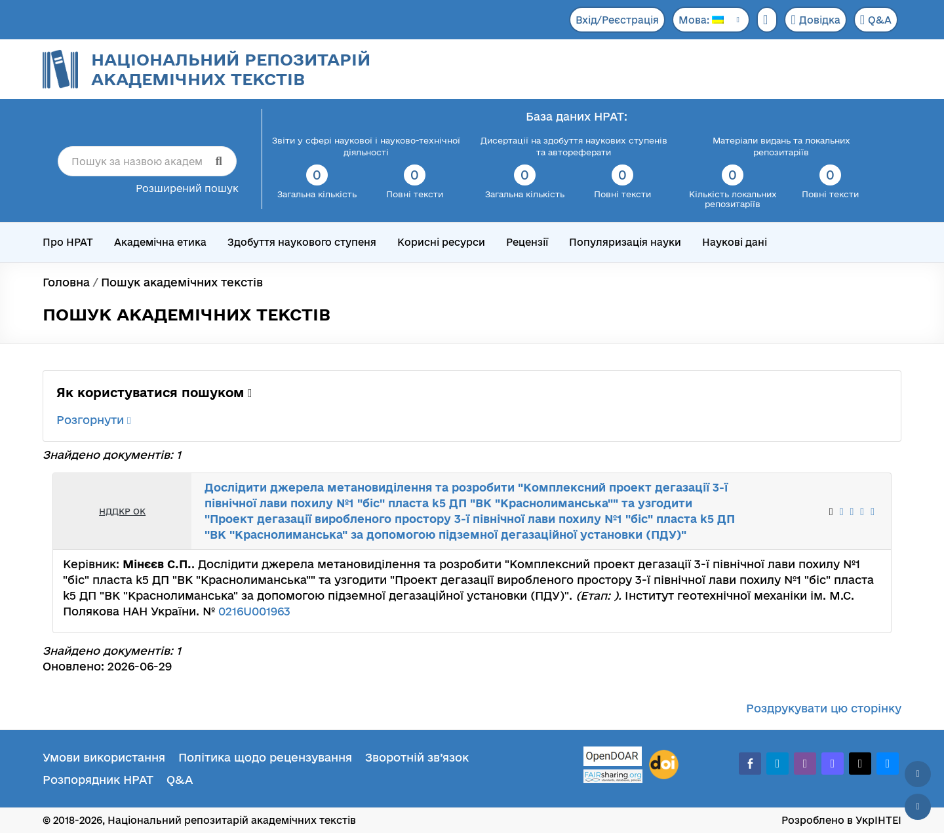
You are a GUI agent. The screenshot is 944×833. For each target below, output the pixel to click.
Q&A (876, 19)
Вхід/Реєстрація (617, 20)
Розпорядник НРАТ (98, 779)
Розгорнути (93, 420)
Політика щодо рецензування (265, 757)
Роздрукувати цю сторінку (823, 708)
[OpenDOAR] (612, 757)
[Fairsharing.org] (612, 776)
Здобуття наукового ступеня (301, 242)
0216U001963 (254, 611)
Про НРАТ (68, 242)
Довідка (815, 19)
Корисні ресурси (441, 242)
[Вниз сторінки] (918, 807)
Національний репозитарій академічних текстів (230, 69)
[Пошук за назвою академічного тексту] (147, 161)
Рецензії (527, 242)
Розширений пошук (187, 188)
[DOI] (663, 764)
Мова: (701, 20)
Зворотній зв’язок (417, 757)
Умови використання (104, 757)
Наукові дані (734, 242)
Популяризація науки (625, 242)
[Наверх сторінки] (918, 774)
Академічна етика (160, 242)
